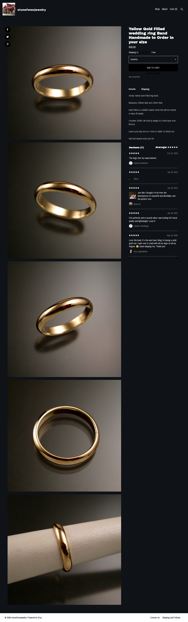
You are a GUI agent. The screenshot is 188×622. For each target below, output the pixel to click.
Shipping (145, 89)
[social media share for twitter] (7, 37)
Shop (157, 9)
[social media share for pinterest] (7, 44)
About (165, 9)
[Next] (176, 257)
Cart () (173, 9)
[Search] (182, 9)
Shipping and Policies (171, 617)
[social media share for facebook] (7, 29)
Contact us (155, 617)
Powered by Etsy (34, 617)
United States (145, 52)
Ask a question (134, 77)
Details (132, 89)
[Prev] (130, 258)
